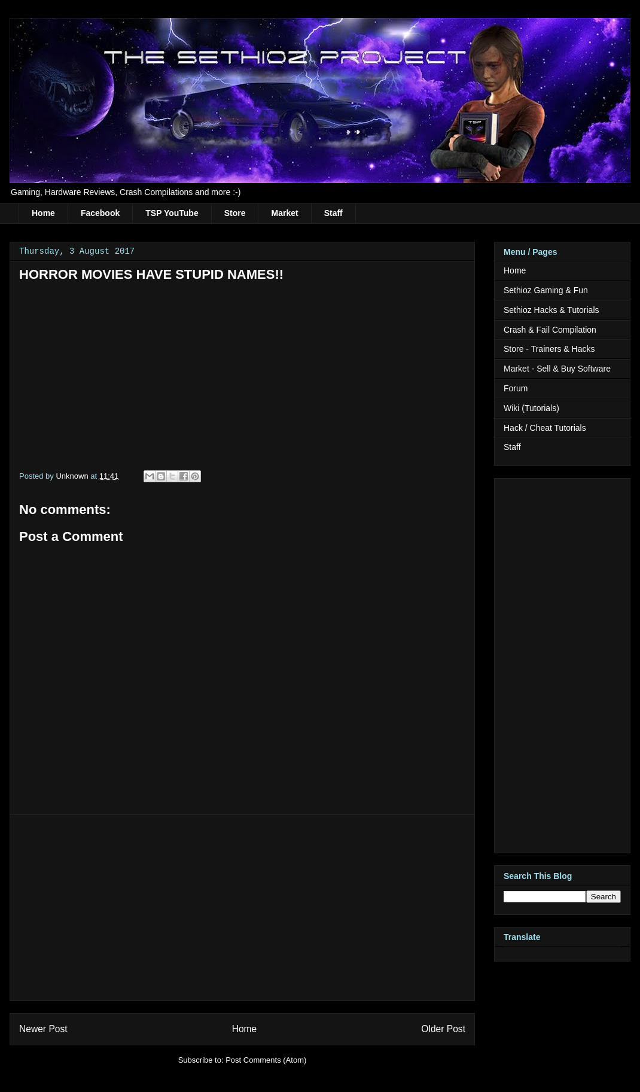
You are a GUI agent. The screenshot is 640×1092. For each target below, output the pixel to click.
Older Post (443, 1029)
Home (43, 213)
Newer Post (43, 1029)
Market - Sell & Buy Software (557, 368)
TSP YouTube (171, 213)
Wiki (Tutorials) (531, 408)
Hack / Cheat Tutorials (545, 428)
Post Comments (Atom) (265, 1060)
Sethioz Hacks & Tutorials (551, 310)
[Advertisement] (242, 907)
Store (235, 213)
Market (284, 213)
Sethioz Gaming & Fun (546, 290)
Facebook (100, 213)
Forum (516, 388)
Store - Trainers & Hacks (549, 349)
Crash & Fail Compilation (550, 329)
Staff (333, 213)
